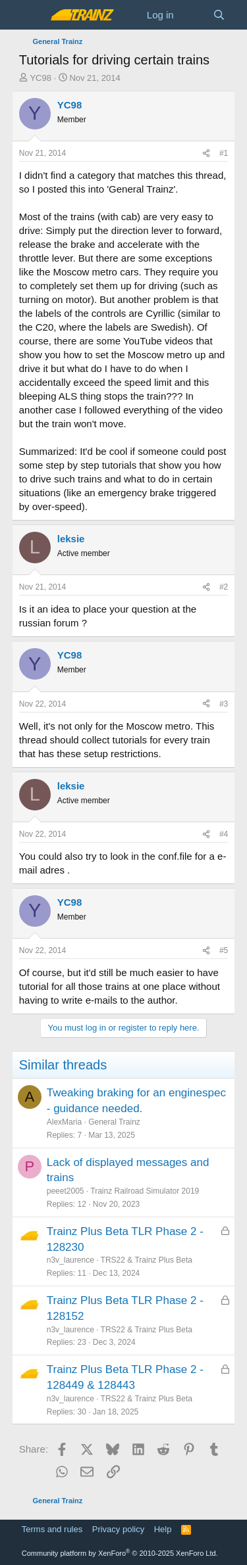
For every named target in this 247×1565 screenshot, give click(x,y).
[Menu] (30, 15)
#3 (223, 704)
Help (163, 1529)
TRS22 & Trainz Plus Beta (146, 1260)
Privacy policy (118, 1529)
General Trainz (114, 1122)
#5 (223, 950)
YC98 (40, 78)
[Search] (219, 15)
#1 (223, 153)
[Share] (206, 153)
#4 (223, 834)
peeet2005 (65, 1191)
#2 (223, 587)
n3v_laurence (70, 1260)
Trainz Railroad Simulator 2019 (144, 1191)
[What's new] (193, 15)
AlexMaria (64, 1122)
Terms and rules (52, 1529)
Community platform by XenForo (120, 1553)
